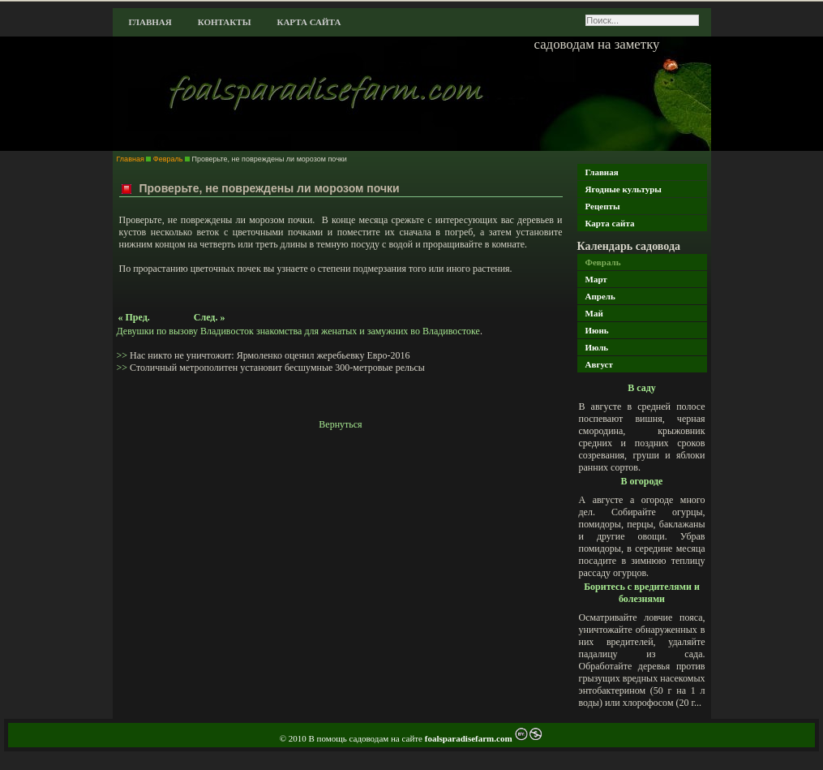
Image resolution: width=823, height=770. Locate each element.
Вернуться (340, 424)
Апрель (600, 296)
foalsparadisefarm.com (470, 738)
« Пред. (134, 317)
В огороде (642, 481)
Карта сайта (308, 22)
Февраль (603, 262)
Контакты (224, 22)
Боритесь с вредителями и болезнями (642, 592)
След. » (209, 317)
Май (594, 313)
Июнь (597, 330)
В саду (642, 388)
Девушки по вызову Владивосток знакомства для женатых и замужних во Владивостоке (298, 331)
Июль (597, 347)
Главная (150, 22)
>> (124, 355)
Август (599, 364)
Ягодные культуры (623, 189)
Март (596, 279)
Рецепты (602, 206)
